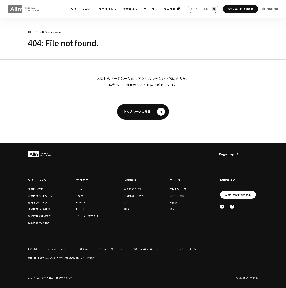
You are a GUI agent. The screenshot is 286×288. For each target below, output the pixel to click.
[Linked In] (222, 207)
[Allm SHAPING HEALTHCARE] (24, 9)
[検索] (214, 9)
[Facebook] (232, 207)
